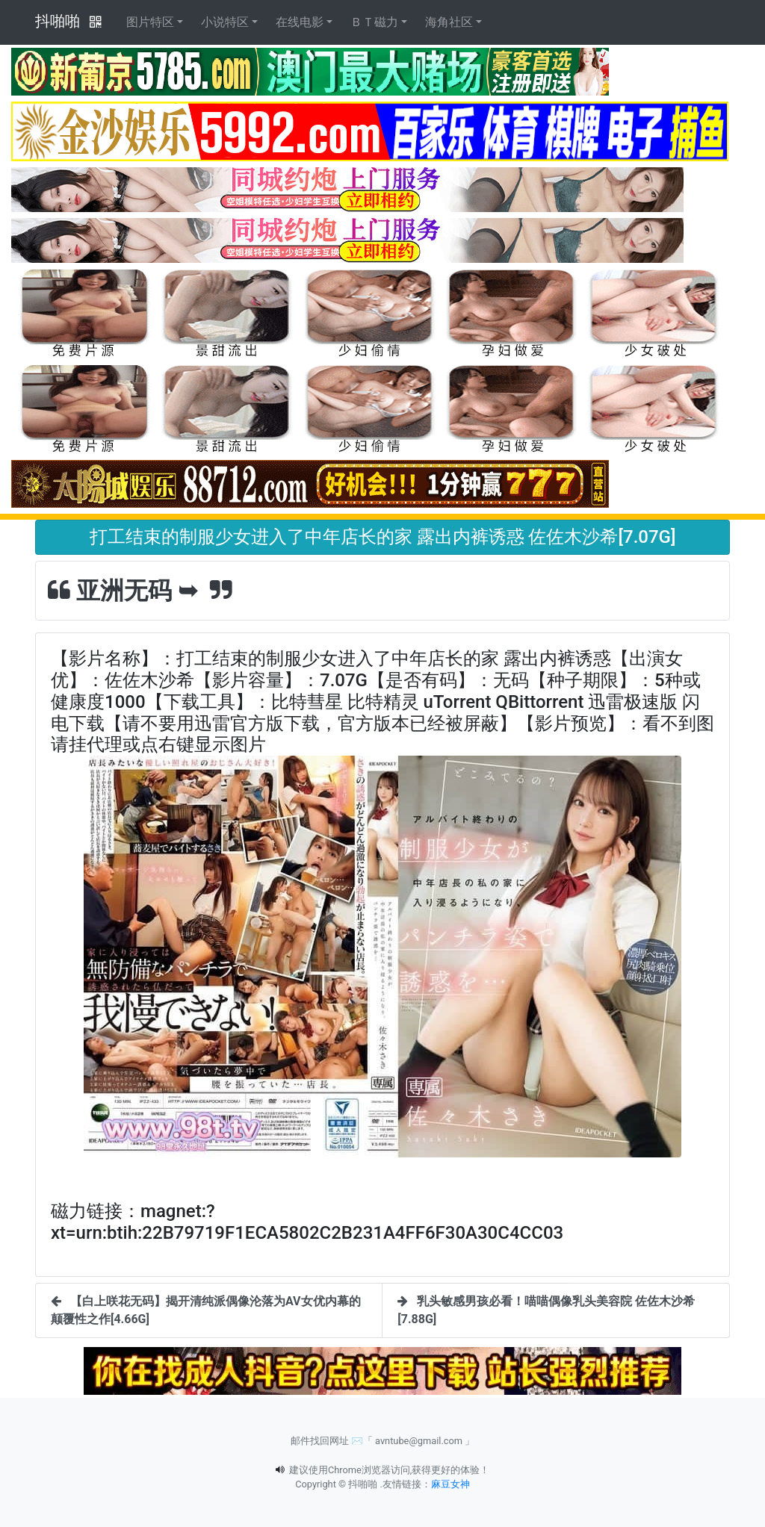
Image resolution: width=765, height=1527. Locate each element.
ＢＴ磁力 (374, 22)
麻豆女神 (450, 1484)
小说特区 (225, 22)
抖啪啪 (57, 21)
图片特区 (150, 22)
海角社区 (449, 22)
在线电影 (299, 22)
